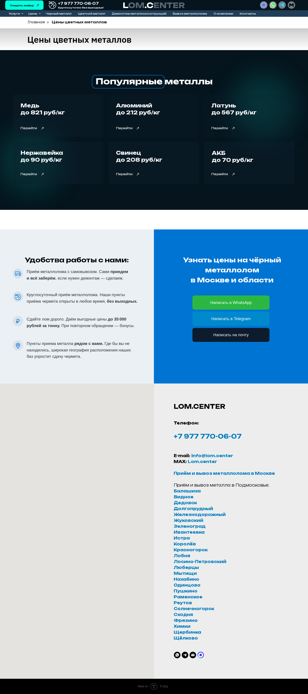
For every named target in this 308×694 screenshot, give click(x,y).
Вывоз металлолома (190, 13)
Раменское (188, 596)
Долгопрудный (193, 508)
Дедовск (185, 502)
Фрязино (186, 620)
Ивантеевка (189, 532)
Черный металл (58, 13)
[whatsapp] (177, 655)
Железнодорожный (200, 514)
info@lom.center (212, 455)
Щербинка (187, 632)
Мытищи (185, 573)
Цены (33, 13)
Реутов (183, 602)
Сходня (183, 614)
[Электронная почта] (193, 655)
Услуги (14, 13)
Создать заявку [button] (22, 5)
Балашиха (187, 491)
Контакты (248, 13)
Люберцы (186, 567)
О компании (223, 13)
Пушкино (185, 591)
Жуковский (188, 520)
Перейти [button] (124, 128)
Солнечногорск (194, 608)
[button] (37, 5)
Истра (182, 538)
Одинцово (187, 585)
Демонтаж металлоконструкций (139, 13)
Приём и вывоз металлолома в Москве (224, 473)
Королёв (185, 543)
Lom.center (202, 461)
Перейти (28, 128)
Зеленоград (189, 526)
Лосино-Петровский (200, 561)
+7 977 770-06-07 (208, 436)
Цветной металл (91, 13)
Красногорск (191, 549)
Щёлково (186, 638)
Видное (184, 496)
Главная (36, 22)
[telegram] (185, 655)
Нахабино (186, 579)
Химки (182, 626)
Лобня (182, 555)
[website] (200, 655)
